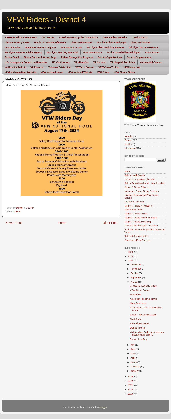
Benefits (128, 136)
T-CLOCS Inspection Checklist (139, 179)
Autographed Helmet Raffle (143, 299)
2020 (130, 389)
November (136, 269)
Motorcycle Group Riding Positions (141, 191)
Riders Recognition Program (77, 57)
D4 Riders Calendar (134, 201)
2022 (130, 380)
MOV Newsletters (92, 52)
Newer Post (13, 222)
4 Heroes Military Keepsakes (21, 37)
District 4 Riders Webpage (111, 42)
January (135, 371)
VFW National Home (52, 72)
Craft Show (135, 319)
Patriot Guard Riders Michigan (123, 52)
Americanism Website (115, 37)
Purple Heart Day (138, 339)
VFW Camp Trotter (108, 67)
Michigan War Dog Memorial (62, 52)
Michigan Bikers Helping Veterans (105, 47)
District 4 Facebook (81, 42)
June (133, 349)
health (127, 144)
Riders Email (12, 57)
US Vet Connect (60, 62)
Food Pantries (12, 47)
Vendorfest (135, 294)
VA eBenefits (81, 62)
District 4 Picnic (137, 328)
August (134, 282)
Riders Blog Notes (133, 209)
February (135, 366)
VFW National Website (80, 72)
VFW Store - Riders (124, 72)
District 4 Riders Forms (135, 213)
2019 (130, 394)
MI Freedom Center (71, 47)
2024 (130, 260)
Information (130, 148)
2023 (130, 376)
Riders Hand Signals (134, 175)
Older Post (110, 222)
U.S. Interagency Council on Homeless (26, 62)
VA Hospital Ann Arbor (122, 62)
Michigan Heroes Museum (143, 47)
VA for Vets (99, 62)
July (133, 345)
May (133, 353)
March (134, 362)
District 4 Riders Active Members (140, 217)
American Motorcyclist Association (78, 37)
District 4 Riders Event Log (137, 221)
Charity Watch (139, 37)
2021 (130, 385)
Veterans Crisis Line (59, 67)
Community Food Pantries (137, 240)
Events (16, 211)
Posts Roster (152, 52)
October (135, 273)
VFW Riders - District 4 (46, 19)
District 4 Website (140, 42)
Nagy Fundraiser (138, 303)
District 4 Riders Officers (136, 187)
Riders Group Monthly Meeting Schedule (144, 183)
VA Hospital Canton (150, 62)
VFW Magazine (132, 67)
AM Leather (48, 37)
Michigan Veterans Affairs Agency (23, 52)
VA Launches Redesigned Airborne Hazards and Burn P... (147, 333)
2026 (130, 252)
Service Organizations (109, 57)
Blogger (103, 407)
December (136, 264)
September (136, 277)
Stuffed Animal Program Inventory (141, 225)
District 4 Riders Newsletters (138, 206)
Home (62, 222)
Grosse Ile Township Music (143, 286)
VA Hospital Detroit (15, 67)
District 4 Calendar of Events (50, 42)
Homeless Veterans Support (40, 47)
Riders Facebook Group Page (40, 57)
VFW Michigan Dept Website (20, 72)
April (133, 358)
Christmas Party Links (17, 42)
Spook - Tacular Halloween (143, 314)
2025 (130, 256)
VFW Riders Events (140, 290)
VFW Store (103, 72)
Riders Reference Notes (136, 236)
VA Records (36, 67)
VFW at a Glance (84, 67)
